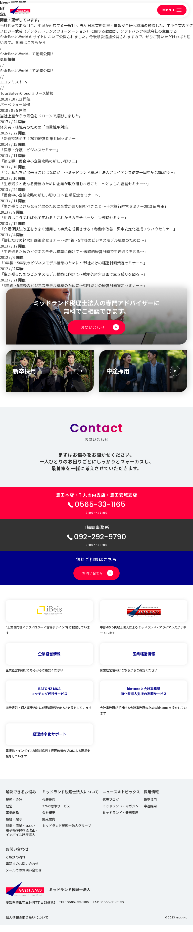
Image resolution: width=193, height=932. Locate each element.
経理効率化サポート (49, 741)
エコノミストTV (13, 81)
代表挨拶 (48, 806)
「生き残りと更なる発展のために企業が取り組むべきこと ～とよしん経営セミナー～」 (75, 183)
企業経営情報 (49, 660)
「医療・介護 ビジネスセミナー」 (30, 149)
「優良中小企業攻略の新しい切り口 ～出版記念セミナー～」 (51, 195)
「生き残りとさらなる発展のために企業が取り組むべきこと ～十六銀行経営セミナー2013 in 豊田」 (84, 206)
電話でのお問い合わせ (22, 870)
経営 (9, 813)
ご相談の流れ (15, 864)
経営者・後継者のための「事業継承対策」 (36, 127)
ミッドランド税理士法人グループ (66, 832)
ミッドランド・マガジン (120, 813)
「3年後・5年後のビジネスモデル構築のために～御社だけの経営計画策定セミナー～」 (73, 262)
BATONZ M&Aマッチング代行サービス (49, 698)
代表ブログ (111, 806)
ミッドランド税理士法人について (70, 798)
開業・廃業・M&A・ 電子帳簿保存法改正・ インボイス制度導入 (22, 837)
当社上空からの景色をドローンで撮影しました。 (41, 115)
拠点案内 (48, 826)
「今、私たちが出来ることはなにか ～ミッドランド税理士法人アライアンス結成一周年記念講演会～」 (88, 172)
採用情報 (151, 798)
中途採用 (150, 813)
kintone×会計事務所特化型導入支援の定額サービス (144, 698)
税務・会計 (14, 806)
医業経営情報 (143, 660)
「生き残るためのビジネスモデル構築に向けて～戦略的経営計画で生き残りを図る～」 (73, 274)
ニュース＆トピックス (121, 798)
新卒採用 (150, 806)
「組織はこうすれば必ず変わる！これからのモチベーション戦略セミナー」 (64, 217)
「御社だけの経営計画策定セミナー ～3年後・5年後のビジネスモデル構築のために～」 (74, 240)
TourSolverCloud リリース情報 (27, 93)
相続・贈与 (14, 826)
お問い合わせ (17, 856)
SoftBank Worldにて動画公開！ (27, 53)
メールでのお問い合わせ (24, 877)
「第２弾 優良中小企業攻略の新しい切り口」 (39, 161)
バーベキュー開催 (15, 104)
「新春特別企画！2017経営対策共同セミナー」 (40, 138)
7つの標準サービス (56, 813)
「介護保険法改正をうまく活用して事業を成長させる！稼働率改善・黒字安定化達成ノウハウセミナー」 (88, 228)
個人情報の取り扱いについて (27, 924)
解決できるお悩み (21, 798)
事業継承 (12, 819)
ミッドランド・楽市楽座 (120, 819)
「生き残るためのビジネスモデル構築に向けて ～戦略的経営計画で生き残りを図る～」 (74, 251)
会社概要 (48, 819)
